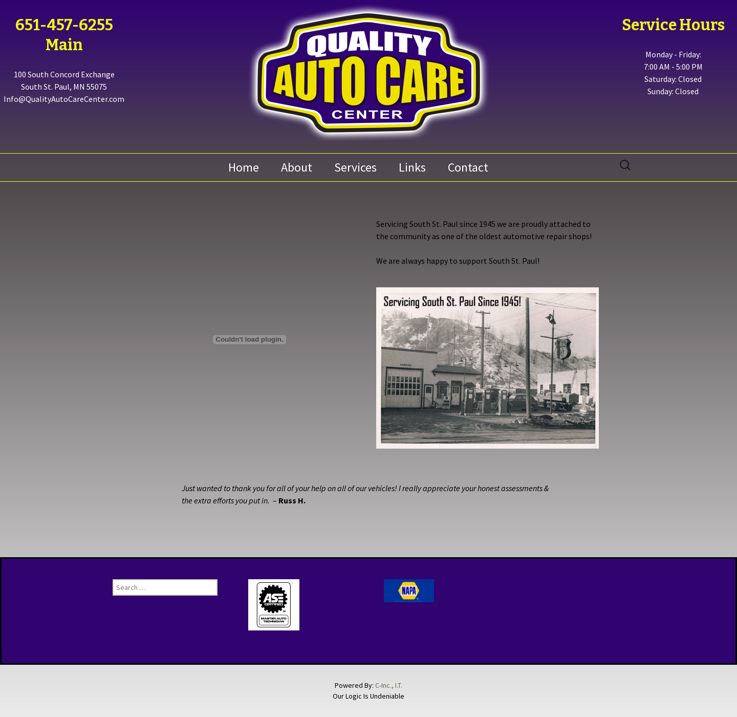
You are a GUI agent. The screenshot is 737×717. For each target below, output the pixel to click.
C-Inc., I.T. (388, 685)
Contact (468, 167)
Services (355, 167)
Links (412, 167)
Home (243, 167)
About (296, 167)
